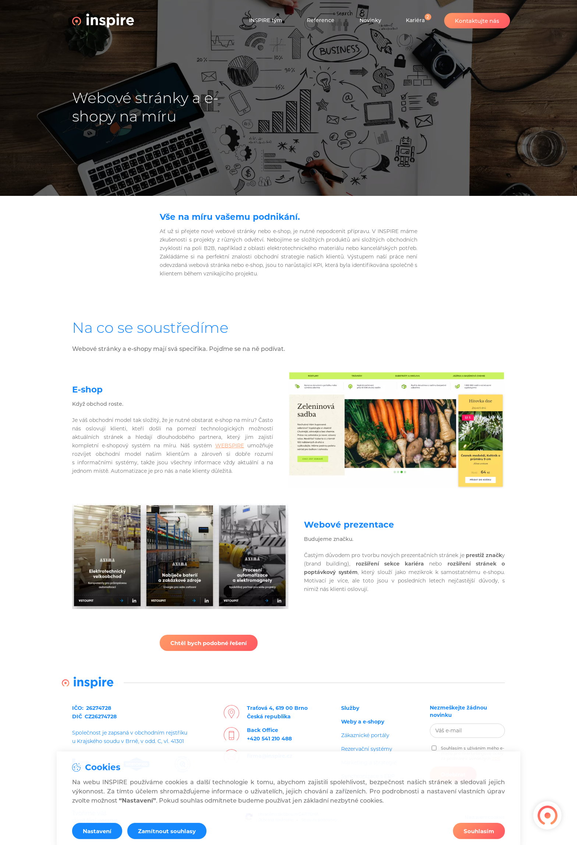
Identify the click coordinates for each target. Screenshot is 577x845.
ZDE (496, 758)
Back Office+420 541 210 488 (269, 734)
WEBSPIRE (229, 445)
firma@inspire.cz (270, 756)
